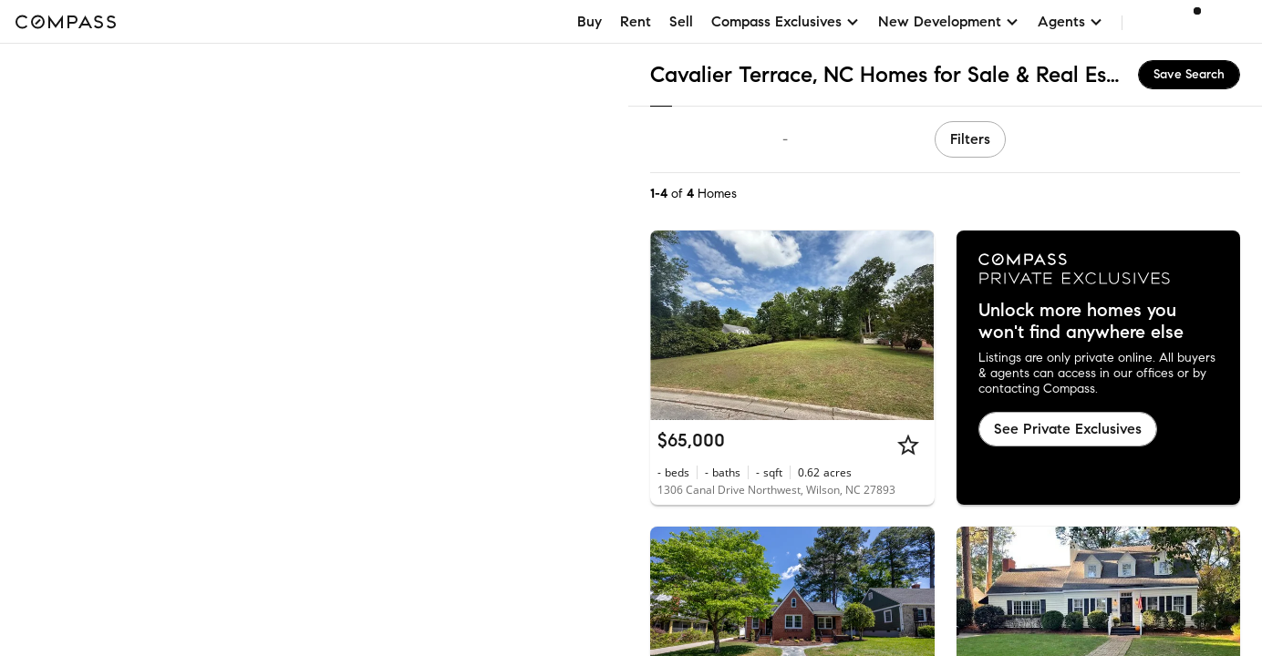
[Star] (908, 444)
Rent (635, 21)
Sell (681, 21)
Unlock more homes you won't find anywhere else (1081, 321)
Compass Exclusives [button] (785, 21)
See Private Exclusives (1068, 428)
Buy (589, 21)
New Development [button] (948, 21)
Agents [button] (1070, 21)
